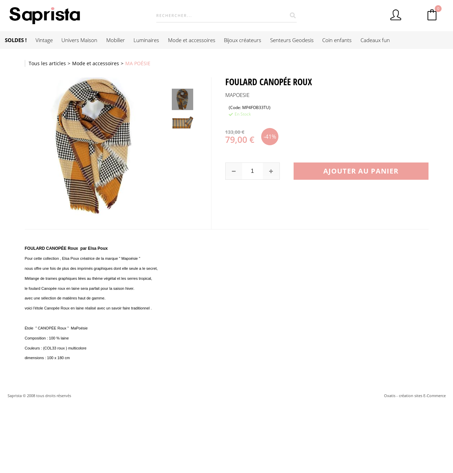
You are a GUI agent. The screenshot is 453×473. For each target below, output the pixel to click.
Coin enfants (337, 40)
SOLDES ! (16, 40)
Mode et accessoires (191, 40)
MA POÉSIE (137, 63)
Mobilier (115, 40)
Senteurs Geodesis (292, 40)
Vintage (44, 40)
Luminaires (146, 40)
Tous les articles (47, 63)
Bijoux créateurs (242, 40)
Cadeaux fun (375, 40)
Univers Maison (79, 40)
